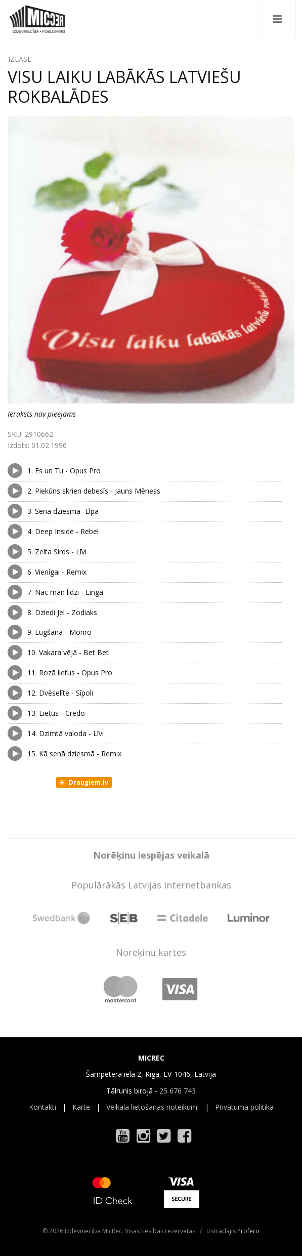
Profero (248, 1231)
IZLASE (19, 59)
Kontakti (42, 1107)
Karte (81, 1107)
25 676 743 (177, 1091)
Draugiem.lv (83, 782)
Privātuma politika (244, 1107)
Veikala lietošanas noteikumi (152, 1107)
